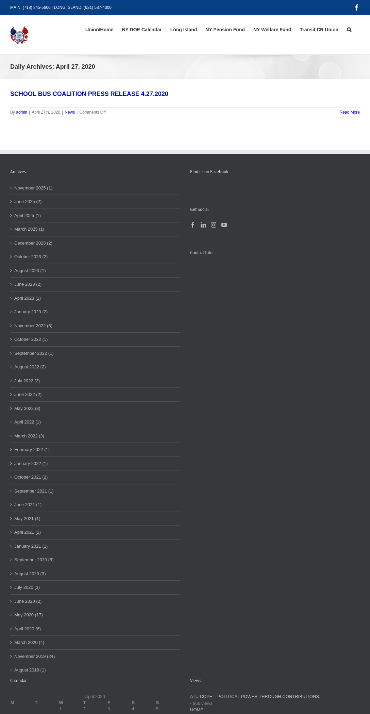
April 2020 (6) (27, 628)
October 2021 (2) (31, 477)
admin (21, 112)
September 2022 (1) (34, 353)
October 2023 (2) (31, 256)
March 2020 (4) (29, 642)
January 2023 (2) (31, 311)
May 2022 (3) (27, 408)
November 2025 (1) (33, 187)
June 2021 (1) (27, 504)
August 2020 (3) (30, 573)
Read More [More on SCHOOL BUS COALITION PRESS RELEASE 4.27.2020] (350, 112)
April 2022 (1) (27, 422)
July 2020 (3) (27, 587)
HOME (196, 709)
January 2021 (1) (31, 546)
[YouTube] (224, 225)
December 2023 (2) (33, 243)
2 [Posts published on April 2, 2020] (84, 708)
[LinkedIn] (203, 225)
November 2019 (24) (34, 656)
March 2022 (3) (29, 435)
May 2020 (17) (28, 614)
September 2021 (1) (34, 491)
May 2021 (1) (27, 518)
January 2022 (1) (31, 463)
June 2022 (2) (27, 394)
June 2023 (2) (27, 284)
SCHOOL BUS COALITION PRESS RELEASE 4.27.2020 (89, 93)
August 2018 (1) (30, 670)
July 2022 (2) (27, 380)
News (70, 112)
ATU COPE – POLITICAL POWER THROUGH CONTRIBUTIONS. (255, 696)
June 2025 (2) (27, 201)
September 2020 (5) (34, 559)
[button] (349, 29)
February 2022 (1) (32, 449)
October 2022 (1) (31, 339)
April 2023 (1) (27, 298)
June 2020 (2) (27, 601)
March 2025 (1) (29, 229)
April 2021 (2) (27, 532)
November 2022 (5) (33, 325)
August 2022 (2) (30, 366)
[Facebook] (193, 225)
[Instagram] (213, 225)
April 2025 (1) (27, 215)
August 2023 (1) (30, 270)
